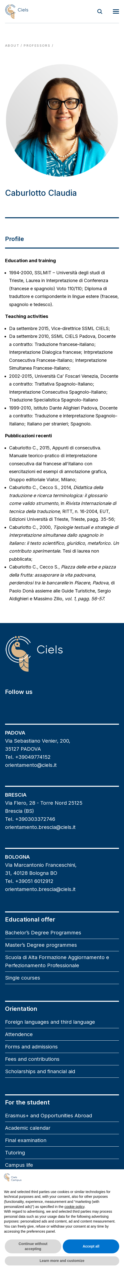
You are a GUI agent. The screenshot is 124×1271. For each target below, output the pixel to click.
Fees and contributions (32, 1059)
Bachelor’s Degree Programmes (43, 933)
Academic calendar (27, 1128)
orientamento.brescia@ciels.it (40, 827)
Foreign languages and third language (50, 1022)
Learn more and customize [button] (62, 1261)
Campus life (19, 1165)
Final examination (25, 1140)
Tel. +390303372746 (30, 819)
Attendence (19, 1034)
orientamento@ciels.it (31, 765)
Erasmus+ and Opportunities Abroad (48, 1116)
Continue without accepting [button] (33, 1246)
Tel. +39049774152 (28, 757)
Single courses (22, 978)
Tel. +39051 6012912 (29, 881)
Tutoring (15, 1153)
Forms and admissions (31, 1047)
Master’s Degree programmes (41, 945)
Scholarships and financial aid (40, 1071)
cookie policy (74, 1207)
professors (37, 45)
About (12, 45)
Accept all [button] (91, 1246)
